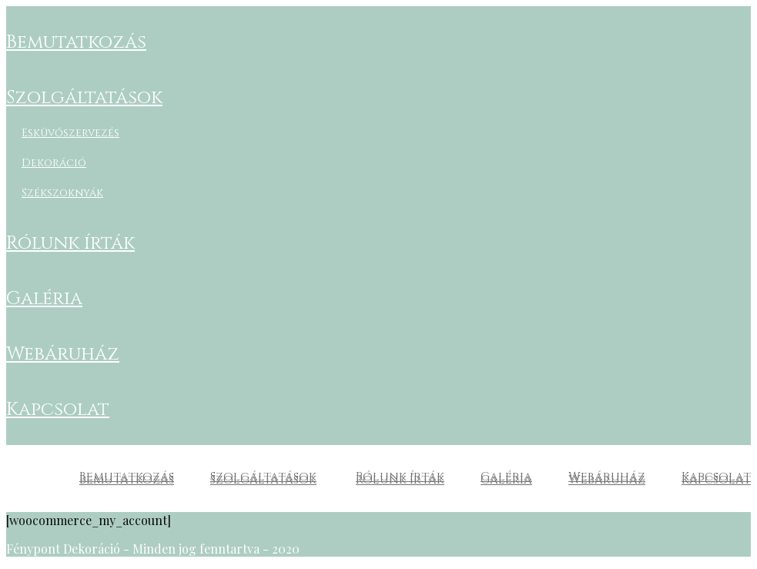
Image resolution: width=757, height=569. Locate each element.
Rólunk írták (70, 243)
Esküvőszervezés (70, 133)
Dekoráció (54, 163)
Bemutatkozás (76, 42)
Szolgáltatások (84, 97)
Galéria (44, 298)
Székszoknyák (62, 193)
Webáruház (62, 354)
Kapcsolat (57, 409)
